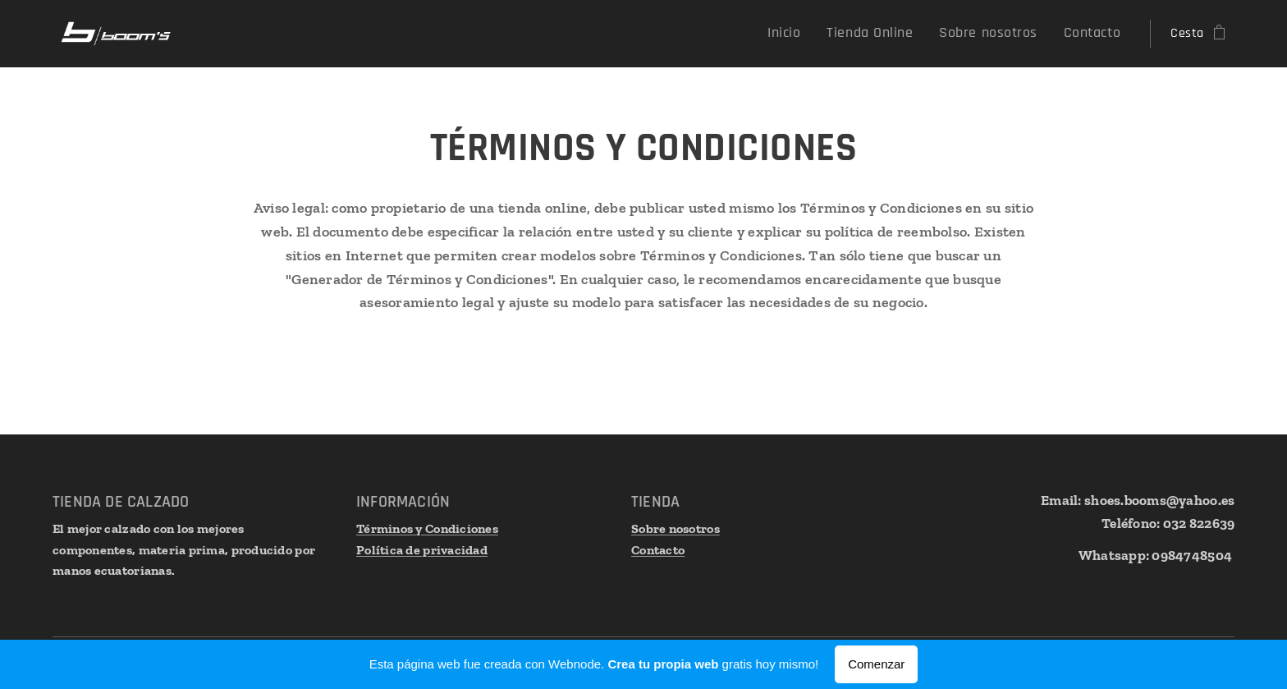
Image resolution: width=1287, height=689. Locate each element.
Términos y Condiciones (427, 528)
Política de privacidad (422, 549)
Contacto (658, 549)
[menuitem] (815, 33)
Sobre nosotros (675, 528)
